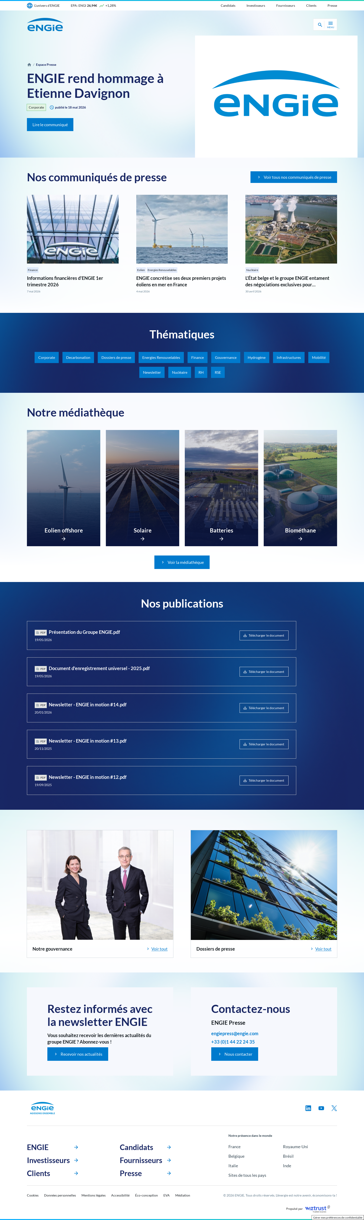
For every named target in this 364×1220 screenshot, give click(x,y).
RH (201, 372)
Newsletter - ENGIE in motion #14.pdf (88, 704)
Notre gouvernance (52, 949)
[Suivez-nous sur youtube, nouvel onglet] (321, 1108)
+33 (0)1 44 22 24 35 (233, 1042)
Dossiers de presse (116, 357)
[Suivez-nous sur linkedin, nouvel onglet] (308, 1108)
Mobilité (319, 357)
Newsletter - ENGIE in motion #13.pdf (88, 741)
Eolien (141, 270)
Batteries (221, 530)
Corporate (36, 107)
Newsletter (152, 372)
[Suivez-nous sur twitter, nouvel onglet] (334, 1108)
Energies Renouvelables (162, 270)
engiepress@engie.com (234, 1033)
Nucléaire (252, 270)
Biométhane (300, 530)
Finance (33, 270)
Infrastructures (289, 357)
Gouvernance (226, 357)
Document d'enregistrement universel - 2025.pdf (99, 668)
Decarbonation (78, 357)
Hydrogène (257, 357)
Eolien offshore (64, 530)
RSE (218, 372)
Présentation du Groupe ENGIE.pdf (84, 632)
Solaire (143, 530)
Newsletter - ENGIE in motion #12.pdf (88, 777)
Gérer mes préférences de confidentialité (337, 1217)
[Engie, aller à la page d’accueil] (42, 1108)
